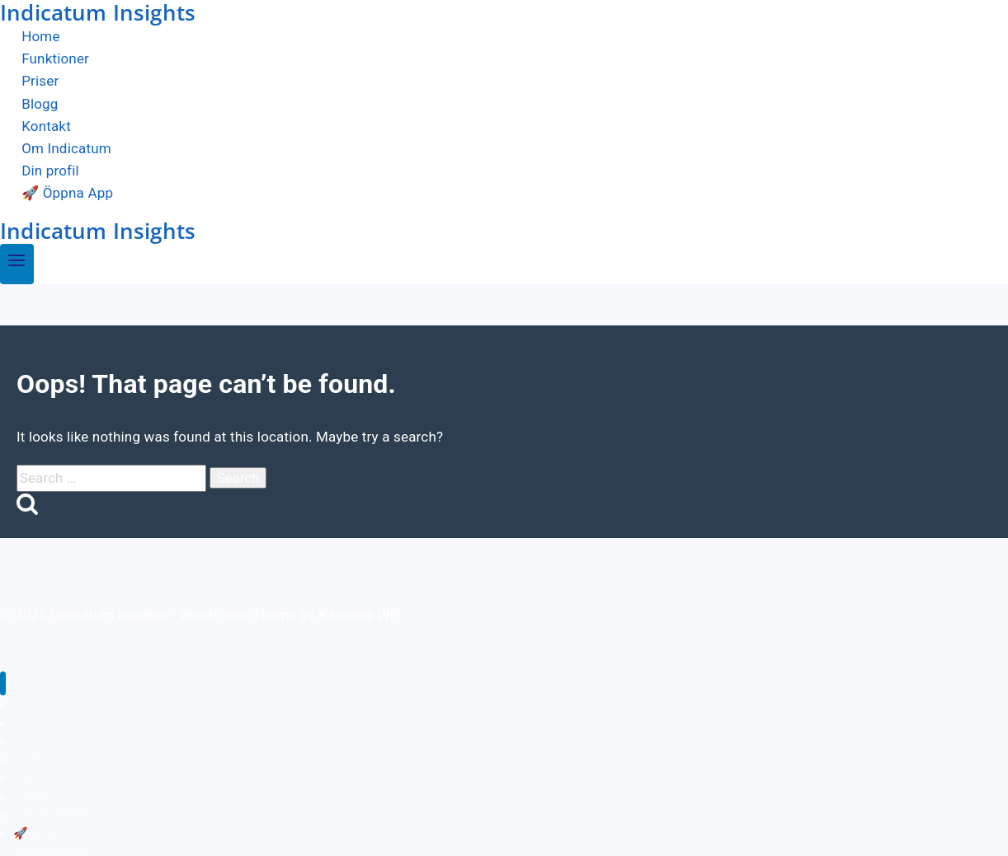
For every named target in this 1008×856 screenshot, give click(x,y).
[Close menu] (3, 683)
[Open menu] (17, 264)
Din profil (50, 170)
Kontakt (46, 126)
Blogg (39, 104)
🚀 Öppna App (67, 193)
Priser (40, 81)
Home (40, 36)
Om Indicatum (66, 148)
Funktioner (55, 58)
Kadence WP (358, 614)
